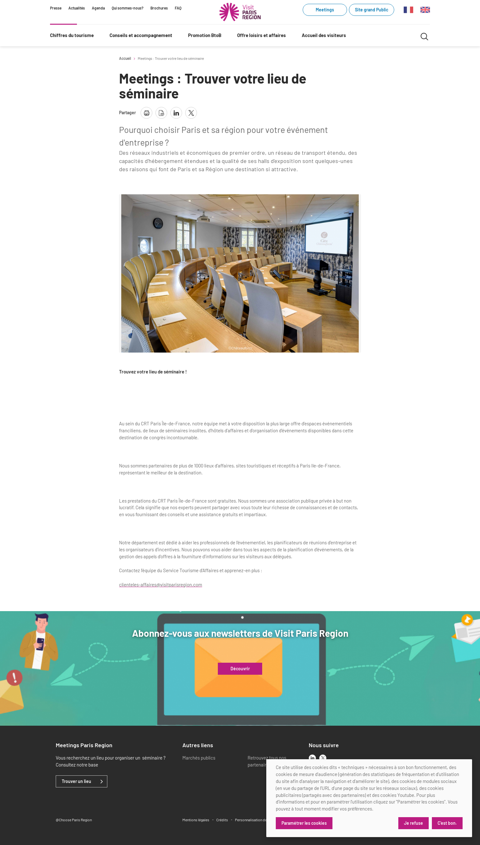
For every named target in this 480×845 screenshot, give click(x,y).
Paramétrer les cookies (304, 823)
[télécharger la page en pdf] (161, 113)
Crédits (222, 819)
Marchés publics (198, 757)
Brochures (159, 8)
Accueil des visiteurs (324, 35)
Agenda (98, 8)
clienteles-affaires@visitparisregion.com (160, 584)
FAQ (178, 8)
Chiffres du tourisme (72, 35)
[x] (322, 758)
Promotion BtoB (204, 35)
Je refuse (413, 823)
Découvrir (240, 669)
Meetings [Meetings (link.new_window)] (325, 9)
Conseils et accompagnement (141, 35)
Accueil (125, 58)
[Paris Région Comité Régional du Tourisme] (240, 12)
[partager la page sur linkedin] (176, 113)
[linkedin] (312, 758)
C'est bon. (447, 823)
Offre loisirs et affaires (261, 35)
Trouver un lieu (76, 781)
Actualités (76, 8)
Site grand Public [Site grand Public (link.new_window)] (371, 9)
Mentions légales (195, 819)
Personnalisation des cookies (258, 819)
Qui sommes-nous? (127, 8)
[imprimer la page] (146, 113)
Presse (55, 8)
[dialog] (369, 798)
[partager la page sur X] (191, 113)
